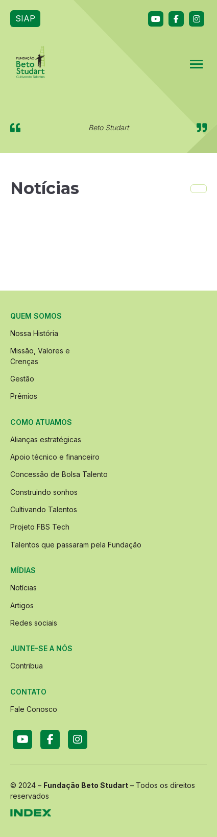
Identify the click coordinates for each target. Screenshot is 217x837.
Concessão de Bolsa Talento (59, 474)
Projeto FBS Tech (39, 526)
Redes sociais (33, 622)
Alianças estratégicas (45, 439)
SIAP (25, 18)
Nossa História (34, 333)
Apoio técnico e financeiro (55, 456)
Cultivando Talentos (43, 509)
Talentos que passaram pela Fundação (75, 544)
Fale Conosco (33, 709)
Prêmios (23, 396)
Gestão (22, 378)
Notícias (23, 587)
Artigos (22, 605)
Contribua (26, 665)
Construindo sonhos (44, 492)
